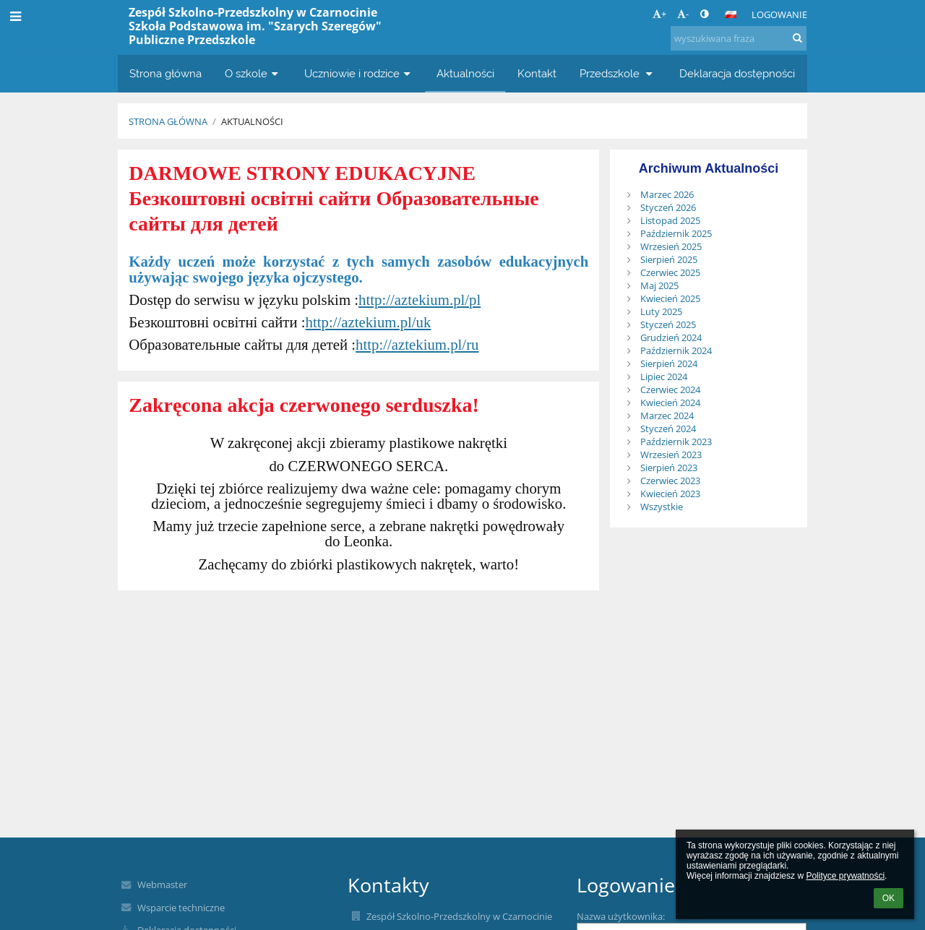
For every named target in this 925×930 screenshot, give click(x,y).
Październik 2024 (676, 350)
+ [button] (659, 13)
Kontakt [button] (536, 73)
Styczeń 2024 (668, 428)
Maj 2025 (659, 285)
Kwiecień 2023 (670, 493)
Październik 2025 (676, 233)
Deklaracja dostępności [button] (737, 73)
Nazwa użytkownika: (621, 916)
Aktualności (252, 121)
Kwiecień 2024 (670, 402)
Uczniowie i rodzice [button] (358, 73)
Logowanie (779, 14)
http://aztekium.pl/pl (419, 299)
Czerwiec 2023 (670, 480)
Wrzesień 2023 (671, 454)
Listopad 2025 (670, 220)
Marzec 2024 (667, 415)
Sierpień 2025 (668, 259)
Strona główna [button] (165, 73)
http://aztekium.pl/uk (368, 322)
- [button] (683, 13)
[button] (730, 14)
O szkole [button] (253, 73)
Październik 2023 (676, 441)
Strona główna (168, 121)
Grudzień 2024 (671, 337)
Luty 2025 (661, 311)
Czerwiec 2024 (670, 389)
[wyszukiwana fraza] (738, 38)
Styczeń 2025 (668, 324)
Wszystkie (661, 506)
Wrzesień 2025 (671, 246)
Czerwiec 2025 (670, 272)
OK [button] (888, 898)
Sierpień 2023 (668, 467)
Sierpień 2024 (668, 363)
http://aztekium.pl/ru (417, 344)
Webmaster (162, 884)
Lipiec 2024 (663, 376)
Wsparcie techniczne (181, 907)
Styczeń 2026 (668, 207)
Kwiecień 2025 (670, 298)
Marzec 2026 (667, 194)
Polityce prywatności (845, 876)
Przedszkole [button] (618, 73)
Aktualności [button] (465, 73)
